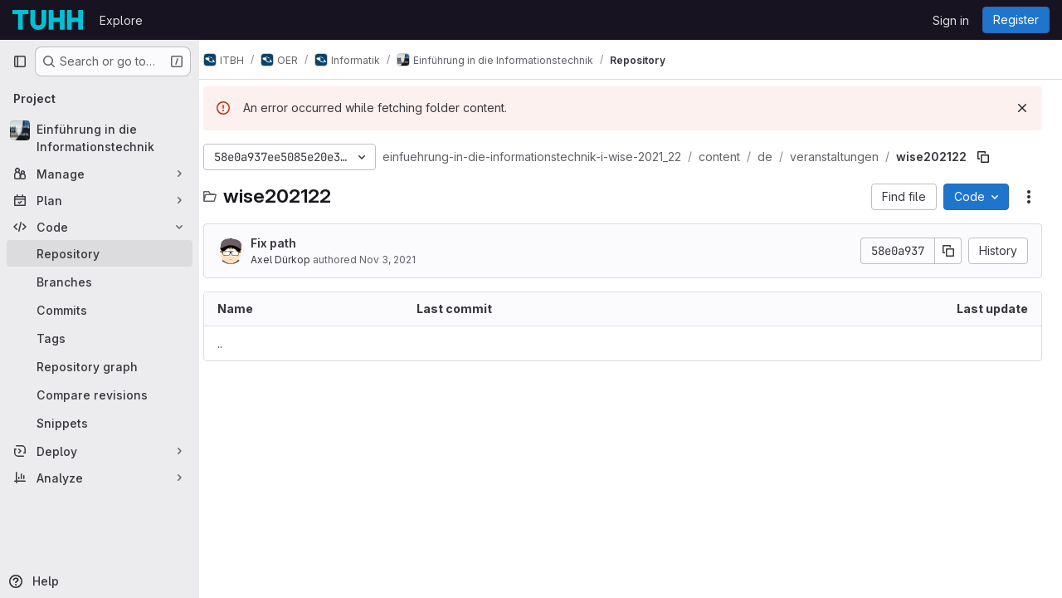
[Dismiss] (1022, 108)
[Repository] (99, 253)
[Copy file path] (999, 157)
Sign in (951, 20)
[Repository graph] (99, 366)
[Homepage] (47, 20)
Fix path (289, 243)
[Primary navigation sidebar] (20, 61)
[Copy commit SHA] (948, 251)
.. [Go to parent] (235, 343)
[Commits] (99, 310)
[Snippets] (99, 422)
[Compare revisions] (99, 394)
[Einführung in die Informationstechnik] (99, 138)
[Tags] (99, 338)
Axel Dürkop (296, 259)
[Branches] (99, 281)
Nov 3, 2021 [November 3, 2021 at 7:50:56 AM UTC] (403, 259)
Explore (121, 20)
